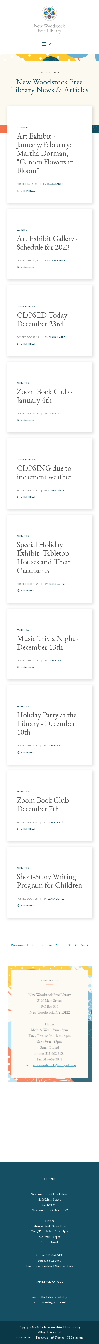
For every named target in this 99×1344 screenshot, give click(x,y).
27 (57, 945)
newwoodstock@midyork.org (54, 1068)
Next (84, 945)
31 (76, 945)
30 (69, 945)
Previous (17, 945)
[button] (49, 44)
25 (43, 945)
